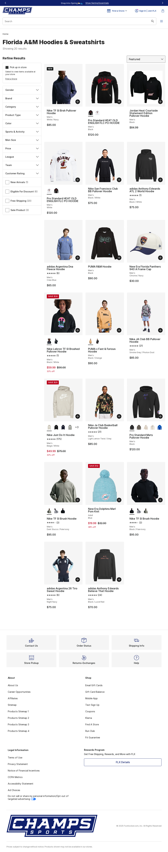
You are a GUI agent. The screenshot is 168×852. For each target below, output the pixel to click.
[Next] (162, 3)
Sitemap (12, 704)
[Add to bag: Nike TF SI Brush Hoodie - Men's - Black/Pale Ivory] (160, 500)
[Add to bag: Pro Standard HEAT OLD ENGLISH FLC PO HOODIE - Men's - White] (77, 180)
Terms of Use (15, 757)
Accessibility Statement (20, 783)
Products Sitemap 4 (18, 731)
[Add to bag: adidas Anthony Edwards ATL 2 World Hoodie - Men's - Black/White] (160, 180)
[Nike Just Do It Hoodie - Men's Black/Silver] (56, 427)
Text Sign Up (92, 704)
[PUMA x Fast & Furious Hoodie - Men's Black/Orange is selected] (90, 341)
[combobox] (79, 21)
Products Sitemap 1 (18, 711)
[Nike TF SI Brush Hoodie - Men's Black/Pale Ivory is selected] (132, 511)
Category (22, 106)
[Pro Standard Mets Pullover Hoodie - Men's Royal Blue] (159, 427)
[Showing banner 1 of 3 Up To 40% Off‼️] (84, 3)
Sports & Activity (22, 131)
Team (22, 165)
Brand (22, 98)
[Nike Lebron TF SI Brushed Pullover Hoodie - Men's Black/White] (56, 341)
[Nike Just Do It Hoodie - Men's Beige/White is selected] (49, 427)
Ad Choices (14, 790)
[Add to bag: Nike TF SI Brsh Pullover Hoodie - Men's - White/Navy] (77, 101)
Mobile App (91, 698)
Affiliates (13, 698)
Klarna (88, 718)
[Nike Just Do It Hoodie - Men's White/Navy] (63, 427)
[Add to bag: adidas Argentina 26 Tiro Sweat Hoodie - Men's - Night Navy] (77, 579)
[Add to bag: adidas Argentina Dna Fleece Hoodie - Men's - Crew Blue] (77, 257)
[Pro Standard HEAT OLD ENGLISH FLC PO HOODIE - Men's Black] (56, 190)
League (22, 156)
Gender (22, 90)
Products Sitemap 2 (18, 718)
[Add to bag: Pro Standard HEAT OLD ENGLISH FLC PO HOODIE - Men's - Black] (119, 101)
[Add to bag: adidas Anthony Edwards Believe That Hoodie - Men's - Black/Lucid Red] (119, 579)
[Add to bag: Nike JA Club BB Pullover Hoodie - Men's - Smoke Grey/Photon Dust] (160, 330)
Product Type (22, 115)
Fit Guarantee (92, 737)
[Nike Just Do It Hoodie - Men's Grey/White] (69, 427)
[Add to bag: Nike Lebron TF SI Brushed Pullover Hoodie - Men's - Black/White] (77, 330)
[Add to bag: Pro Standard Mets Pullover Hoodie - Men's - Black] (160, 416)
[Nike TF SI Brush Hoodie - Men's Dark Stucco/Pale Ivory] (145, 511)
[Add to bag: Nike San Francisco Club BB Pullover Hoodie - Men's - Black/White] (119, 180)
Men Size (22, 140)
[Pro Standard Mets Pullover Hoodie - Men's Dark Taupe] (138, 427)
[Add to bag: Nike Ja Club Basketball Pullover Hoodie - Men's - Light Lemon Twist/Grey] (119, 416)
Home (5, 34)
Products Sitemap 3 (18, 724)
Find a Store (11, 79)
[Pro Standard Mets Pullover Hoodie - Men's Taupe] (145, 427)
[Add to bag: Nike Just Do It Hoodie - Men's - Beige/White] (77, 416)
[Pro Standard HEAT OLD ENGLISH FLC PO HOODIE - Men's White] (97, 112)
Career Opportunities (19, 691)
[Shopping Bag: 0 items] (162, 10)
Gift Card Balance (94, 691)
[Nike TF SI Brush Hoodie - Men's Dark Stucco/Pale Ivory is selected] (49, 511)
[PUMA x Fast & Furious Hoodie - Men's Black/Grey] (97, 341)
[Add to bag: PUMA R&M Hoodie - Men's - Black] (119, 257)
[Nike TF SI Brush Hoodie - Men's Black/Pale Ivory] (63, 511)
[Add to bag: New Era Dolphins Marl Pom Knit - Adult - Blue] (119, 500)
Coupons (90, 711)
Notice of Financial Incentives (24, 770)
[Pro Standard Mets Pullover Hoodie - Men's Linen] (152, 427)
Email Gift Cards (94, 685)
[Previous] (5, 3)
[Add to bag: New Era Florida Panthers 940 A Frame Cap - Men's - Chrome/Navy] (160, 257)
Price (22, 148)
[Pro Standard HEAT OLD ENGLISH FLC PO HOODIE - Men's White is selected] (49, 190)
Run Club (90, 731)
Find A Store (92, 724)
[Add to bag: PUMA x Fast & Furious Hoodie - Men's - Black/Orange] (119, 330)
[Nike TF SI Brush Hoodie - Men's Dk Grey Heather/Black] (56, 511)
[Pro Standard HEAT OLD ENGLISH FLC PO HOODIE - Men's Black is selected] (90, 112)
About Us (13, 685)
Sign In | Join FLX (145, 10)
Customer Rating (22, 173)
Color (22, 123)
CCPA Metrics (15, 777)
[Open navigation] (161, 21)
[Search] (79, 21)
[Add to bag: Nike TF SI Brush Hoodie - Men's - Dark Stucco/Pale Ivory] (77, 500)
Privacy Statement (18, 764)
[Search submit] (152, 21)
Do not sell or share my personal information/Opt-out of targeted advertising (38, 797)
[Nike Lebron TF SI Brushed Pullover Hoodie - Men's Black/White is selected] (49, 341)
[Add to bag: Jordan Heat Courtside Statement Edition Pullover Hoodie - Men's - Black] (160, 101)
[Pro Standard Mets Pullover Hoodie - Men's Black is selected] (132, 427)
